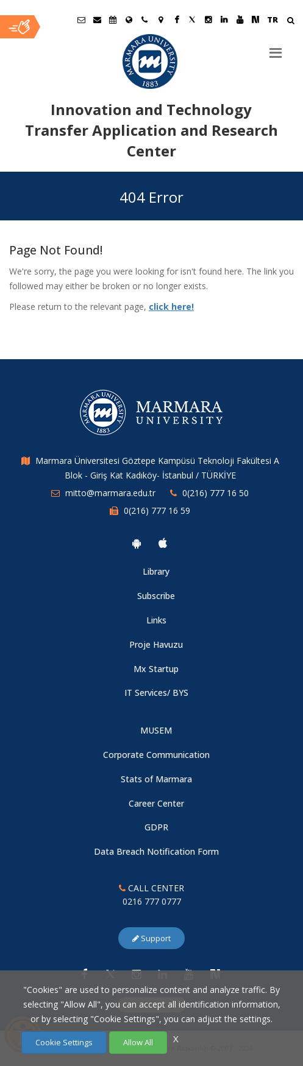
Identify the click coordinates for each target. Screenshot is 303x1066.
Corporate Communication (156, 754)
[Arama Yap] (290, 21)
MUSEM (156, 730)
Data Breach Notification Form (156, 851)
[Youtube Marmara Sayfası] (239, 19)
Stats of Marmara (156, 779)
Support (151, 938)
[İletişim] (144, 19)
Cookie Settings (64, 1042)
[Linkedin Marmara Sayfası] (224, 19)
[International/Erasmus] (129, 19)
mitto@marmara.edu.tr (110, 493)
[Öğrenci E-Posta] (81, 19)
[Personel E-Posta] (97, 19)
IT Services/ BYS (156, 692)
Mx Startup (156, 669)
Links (156, 620)
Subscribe (156, 595)
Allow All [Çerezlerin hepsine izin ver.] (138, 1042)
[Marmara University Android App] (136, 543)
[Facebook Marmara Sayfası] (176, 19)
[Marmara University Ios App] (163, 543)
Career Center (156, 803)
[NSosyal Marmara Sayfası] (255, 19)
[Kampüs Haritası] (160, 19)
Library (156, 571)
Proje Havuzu (156, 644)
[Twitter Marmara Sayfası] (192, 19)
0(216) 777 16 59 (157, 510)
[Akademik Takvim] (113, 19)
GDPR (156, 827)
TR (272, 19)
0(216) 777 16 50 (215, 493)
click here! (171, 306)
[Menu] (275, 48)
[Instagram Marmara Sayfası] (208, 19)
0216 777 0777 (152, 901)
